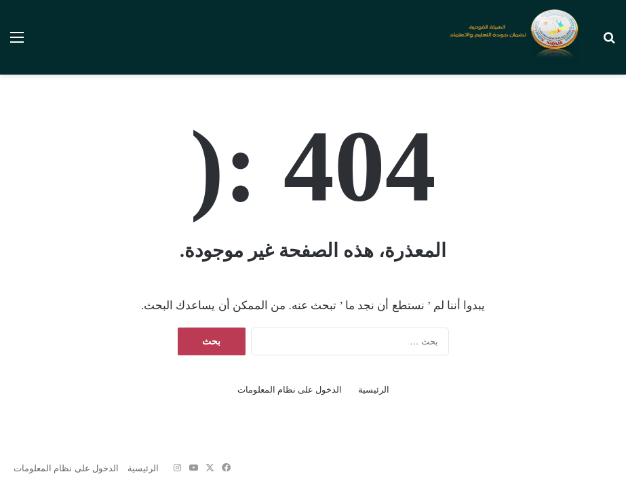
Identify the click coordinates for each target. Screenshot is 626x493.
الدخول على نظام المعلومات (290, 389)
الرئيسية (373, 389)
